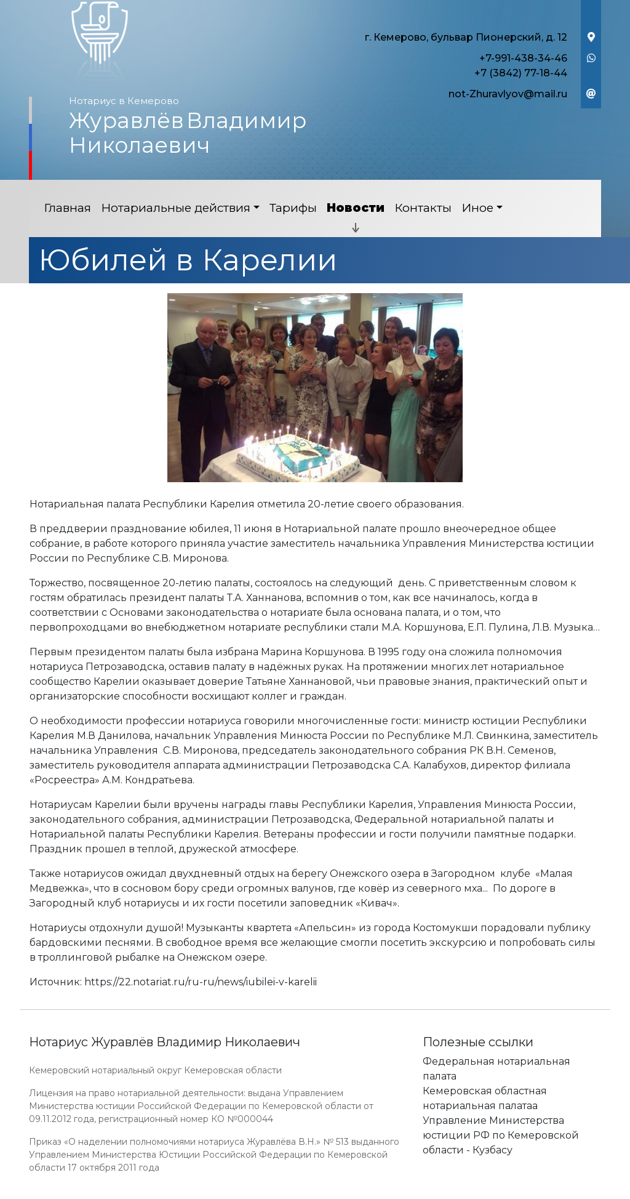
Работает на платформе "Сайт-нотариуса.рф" (505, 1192)
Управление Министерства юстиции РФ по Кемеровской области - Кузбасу (501, 1135)
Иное (477, 208)
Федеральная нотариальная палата (496, 1069)
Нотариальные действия (175, 208)
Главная (67, 208)
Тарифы (293, 208)
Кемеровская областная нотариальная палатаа (485, 1098)
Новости (356, 208)
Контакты (423, 208)
